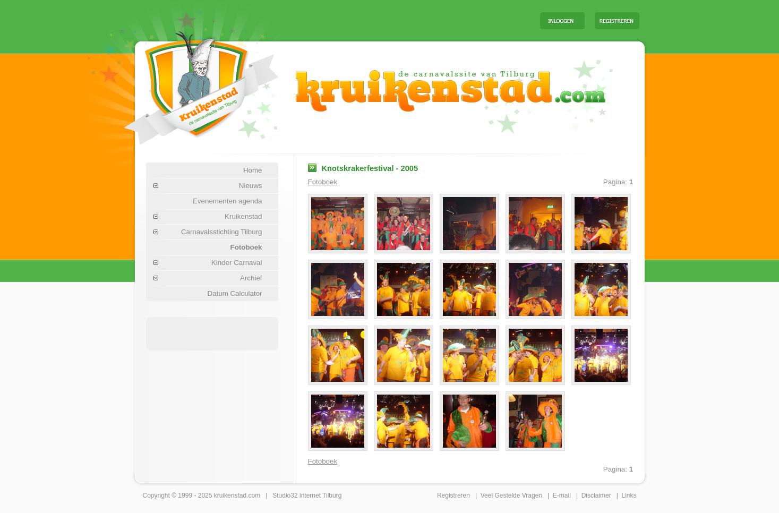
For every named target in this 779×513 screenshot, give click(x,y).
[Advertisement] (400, 20)
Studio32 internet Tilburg (306, 495)
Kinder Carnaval (236, 263)
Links (628, 495)
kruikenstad (230, 495)
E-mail (562, 495)
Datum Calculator (235, 293)
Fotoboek (246, 247)
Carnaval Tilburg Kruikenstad (183, 84)
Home (252, 170)
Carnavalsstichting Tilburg (221, 232)
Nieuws (250, 186)
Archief (251, 278)
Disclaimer (596, 495)
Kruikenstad (243, 216)
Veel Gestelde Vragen (511, 495)
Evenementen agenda (227, 201)
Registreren (453, 495)
